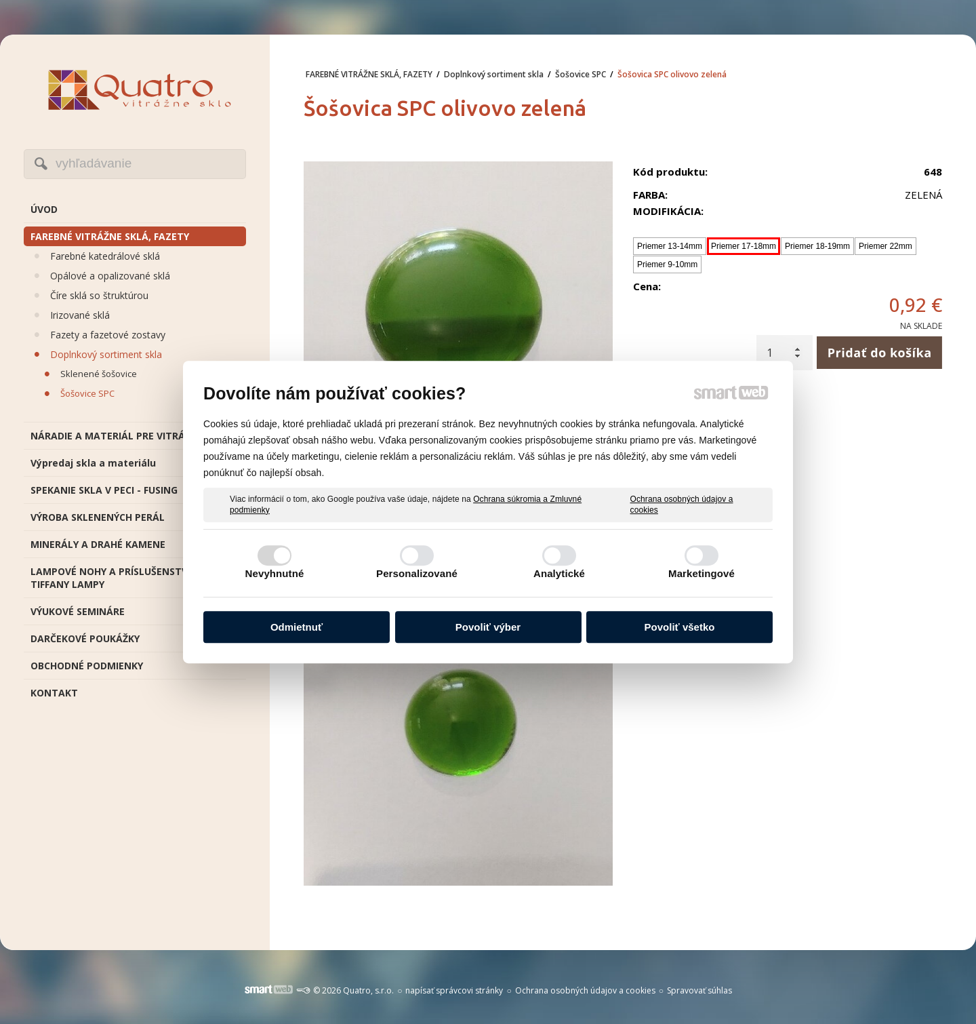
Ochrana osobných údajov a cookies (681, 504)
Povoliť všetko (680, 627)
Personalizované (417, 573)
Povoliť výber (488, 627)
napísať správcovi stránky (454, 990)
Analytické (559, 573)
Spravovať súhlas (699, 990)
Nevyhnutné (274, 573)
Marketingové (701, 573)
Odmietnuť (296, 627)
